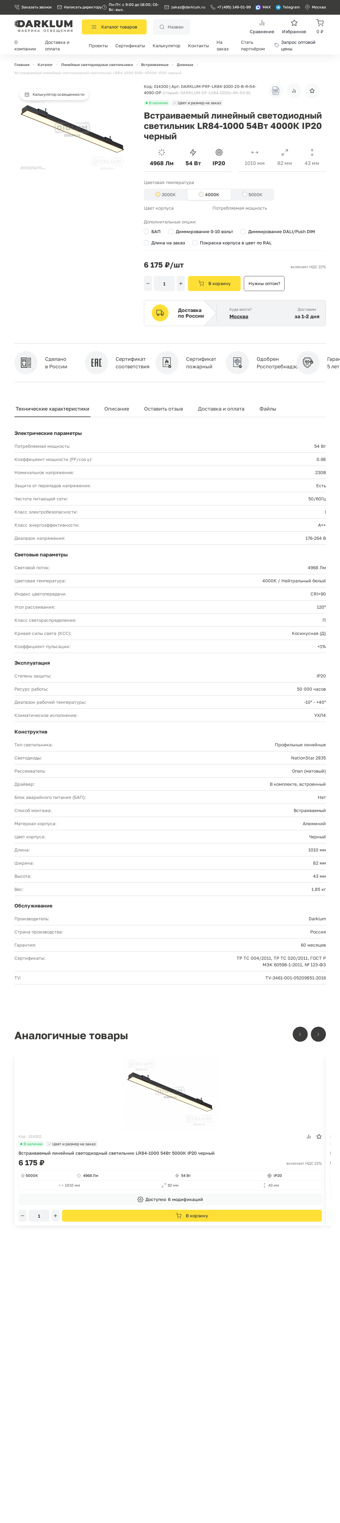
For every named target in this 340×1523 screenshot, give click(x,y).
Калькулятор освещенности (54, 94)
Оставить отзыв (163, 409)
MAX (263, 7)
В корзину (214, 283)
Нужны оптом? (264, 283)
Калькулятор (166, 45)
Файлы (267, 409)
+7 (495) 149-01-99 (230, 7)
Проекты (98, 45)
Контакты (198, 45)
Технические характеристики (52, 409)
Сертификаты (130, 45)
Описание (116, 409)
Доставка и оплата (221, 409)
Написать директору (79, 7)
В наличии (31, 1144)
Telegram (288, 7)
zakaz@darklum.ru (188, 7)
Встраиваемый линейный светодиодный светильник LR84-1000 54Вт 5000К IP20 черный (116, 1153)
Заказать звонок (33, 7)
